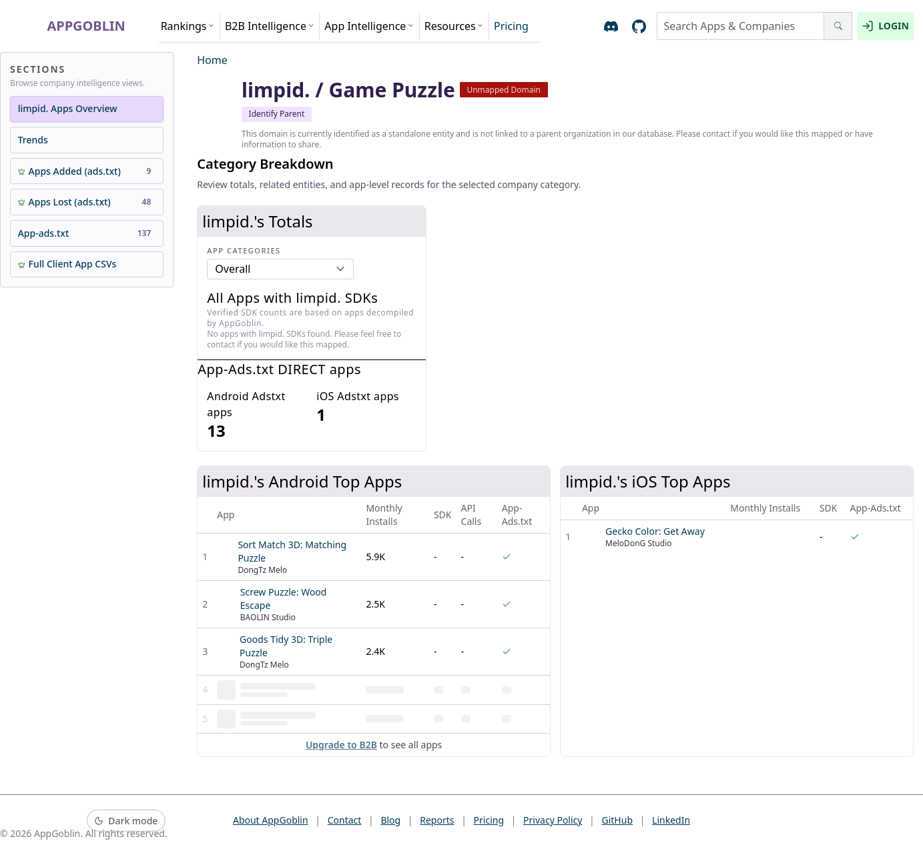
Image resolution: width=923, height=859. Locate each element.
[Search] (838, 26)
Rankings (188, 26)
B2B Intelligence (269, 26)
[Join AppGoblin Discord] (611, 26)
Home (212, 60)
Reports (437, 820)
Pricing (511, 26)
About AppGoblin (270, 820)
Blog (390, 820)
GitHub (617, 820)
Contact (345, 820)
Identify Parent (277, 113)
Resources (454, 26)
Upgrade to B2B (341, 744)
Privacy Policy (552, 820)
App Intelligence (369, 26)
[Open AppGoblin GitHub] (639, 26)
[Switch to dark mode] (126, 821)
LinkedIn (671, 820)
